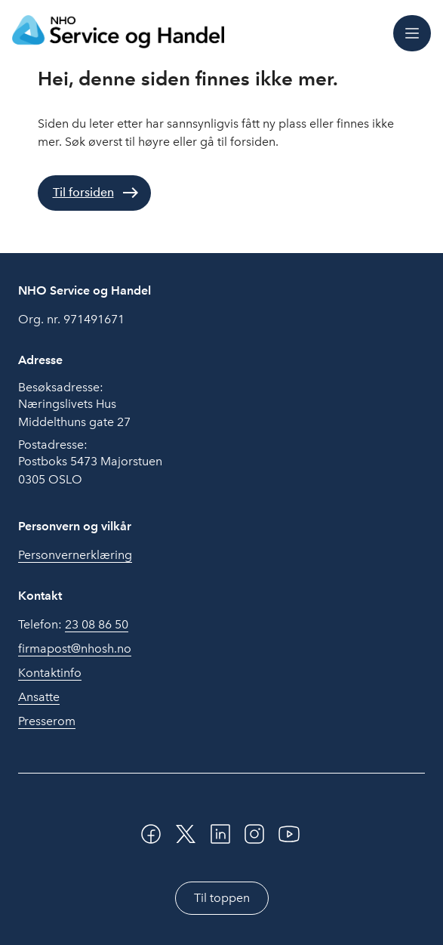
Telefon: (73, 624)
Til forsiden (83, 192)
